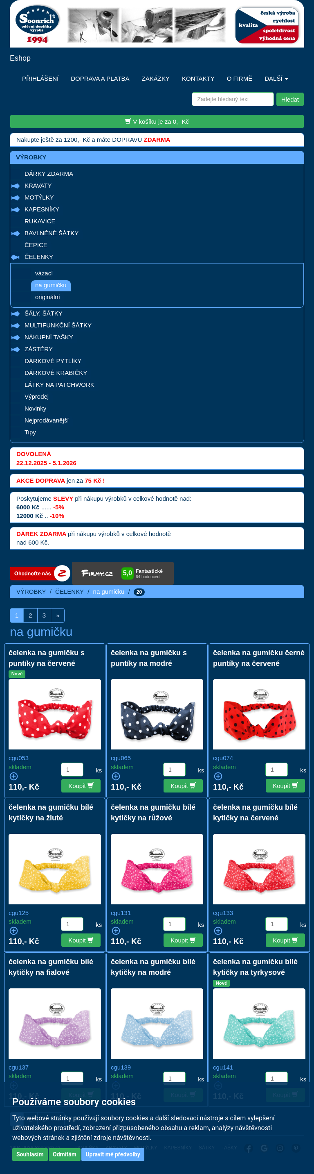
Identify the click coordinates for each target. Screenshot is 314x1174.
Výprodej (37, 396)
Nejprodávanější (47, 420)
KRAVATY (38, 185)
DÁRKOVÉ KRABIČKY (56, 372)
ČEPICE (36, 244)
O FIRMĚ (240, 78)
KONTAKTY (198, 78)
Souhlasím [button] (30, 1154)
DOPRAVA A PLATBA (100, 78)
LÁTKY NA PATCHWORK (59, 384)
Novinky (35, 408)
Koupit (81, 785)
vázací (44, 273)
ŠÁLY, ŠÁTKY (44, 313)
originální (47, 296)
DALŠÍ (276, 78)
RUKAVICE (40, 221)
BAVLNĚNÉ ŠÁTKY (51, 232)
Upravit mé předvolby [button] (112, 1154)
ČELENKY (39, 256)
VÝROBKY (31, 591)
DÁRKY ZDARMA (49, 173)
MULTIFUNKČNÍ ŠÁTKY (58, 325)
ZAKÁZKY (156, 78)
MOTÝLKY (39, 197)
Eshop (20, 58)
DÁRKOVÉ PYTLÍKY (53, 360)
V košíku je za (157, 121)
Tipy (30, 432)
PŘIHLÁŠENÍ (40, 78)
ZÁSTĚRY (39, 348)
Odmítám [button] (64, 1154)
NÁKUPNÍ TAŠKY (49, 337)
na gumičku (51, 285)
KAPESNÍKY (42, 209)
